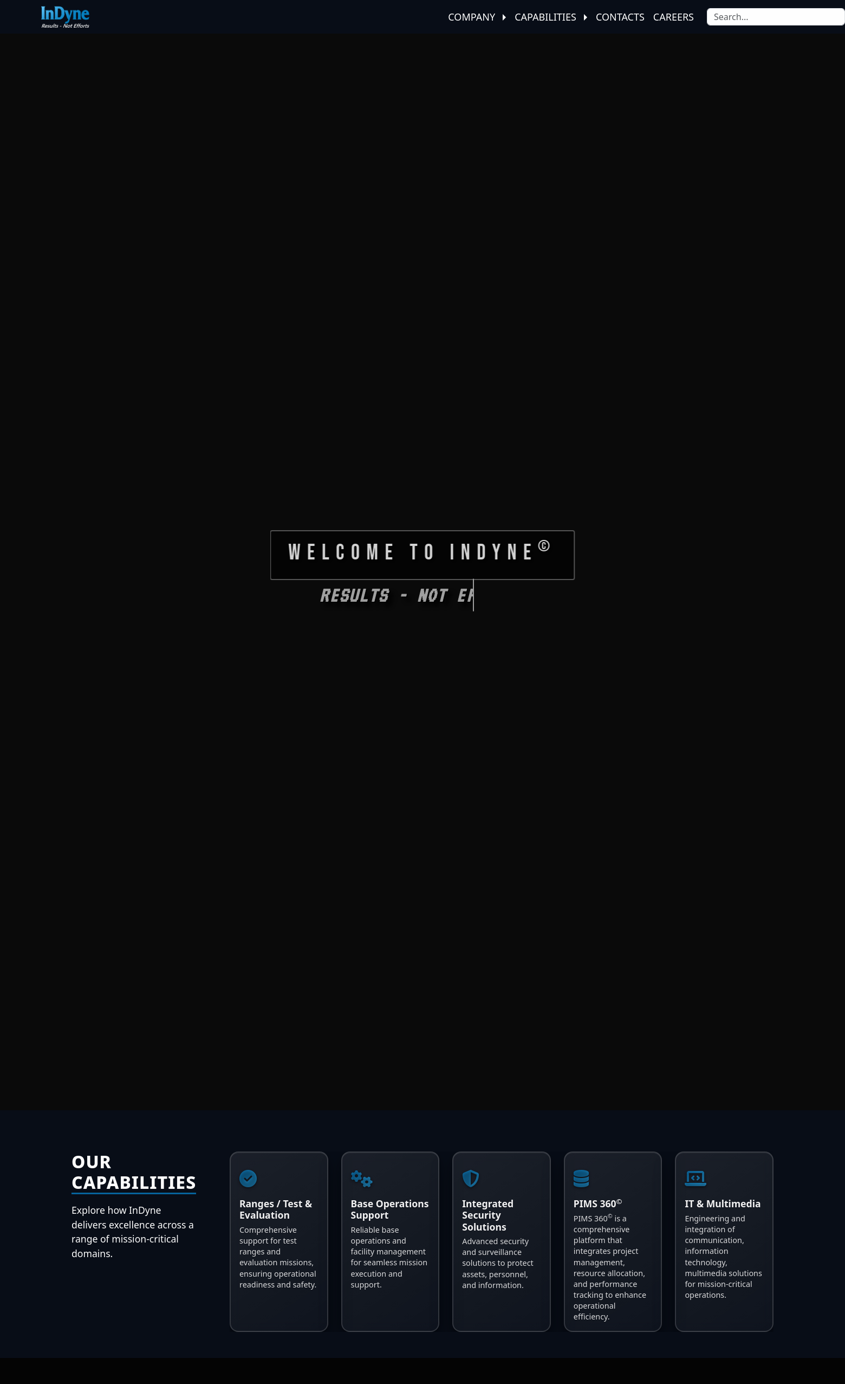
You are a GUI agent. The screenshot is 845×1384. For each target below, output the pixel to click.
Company (477, 16)
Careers (673, 16)
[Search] (776, 16)
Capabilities (551, 16)
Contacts (620, 16)
